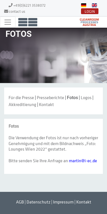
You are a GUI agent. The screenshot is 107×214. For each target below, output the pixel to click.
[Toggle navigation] (7, 22)
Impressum (63, 202)
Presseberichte (50, 97)
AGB (20, 202)
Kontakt (46, 104)
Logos (86, 97)
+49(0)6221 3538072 (29, 5)
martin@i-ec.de (83, 161)
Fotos (72, 97)
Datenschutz (38, 202)
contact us (17, 11)
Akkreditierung (22, 104)
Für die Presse (21, 97)
